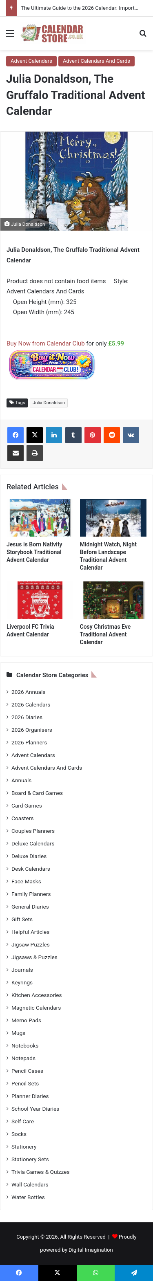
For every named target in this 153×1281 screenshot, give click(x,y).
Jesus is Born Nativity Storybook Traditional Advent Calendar (34, 552)
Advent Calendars (31, 61)
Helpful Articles (30, 932)
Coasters (22, 818)
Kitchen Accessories (36, 995)
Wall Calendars (29, 1184)
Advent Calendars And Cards (96, 61)
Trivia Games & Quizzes (40, 1172)
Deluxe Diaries (29, 856)
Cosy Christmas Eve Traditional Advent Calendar (105, 634)
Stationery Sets (30, 1159)
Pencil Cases (27, 1071)
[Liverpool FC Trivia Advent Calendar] (40, 600)
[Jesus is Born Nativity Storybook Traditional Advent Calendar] (40, 517)
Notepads (23, 1058)
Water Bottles (28, 1197)
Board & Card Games (37, 793)
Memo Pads (26, 1020)
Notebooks (24, 1045)
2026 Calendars (30, 704)
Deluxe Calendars (32, 843)
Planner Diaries (30, 1096)
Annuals (21, 780)
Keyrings (22, 982)
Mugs (18, 1033)
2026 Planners (29, 742)
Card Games (26, 805)
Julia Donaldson (49, 402)
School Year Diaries (35, 1108)
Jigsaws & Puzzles (34, 957)
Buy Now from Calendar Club (46, 343)
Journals (22, 969)
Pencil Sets (25, 1083)
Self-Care (22, 1121)
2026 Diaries (26, 717)
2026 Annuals (28, 692)
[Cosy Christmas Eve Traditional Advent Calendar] (113, 600)
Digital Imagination (91, 1250)
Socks (19, 1134)
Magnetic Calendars (36, 1007)
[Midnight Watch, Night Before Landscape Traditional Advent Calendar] (113, 517)
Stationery (24, 1146)
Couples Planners (33, 831)
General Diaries (30, 906)
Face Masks (26, 881)
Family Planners (31, 894)
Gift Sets (22, 919)
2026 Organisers (31, 729)
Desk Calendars (30, 868)
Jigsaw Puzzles (30, 944)
